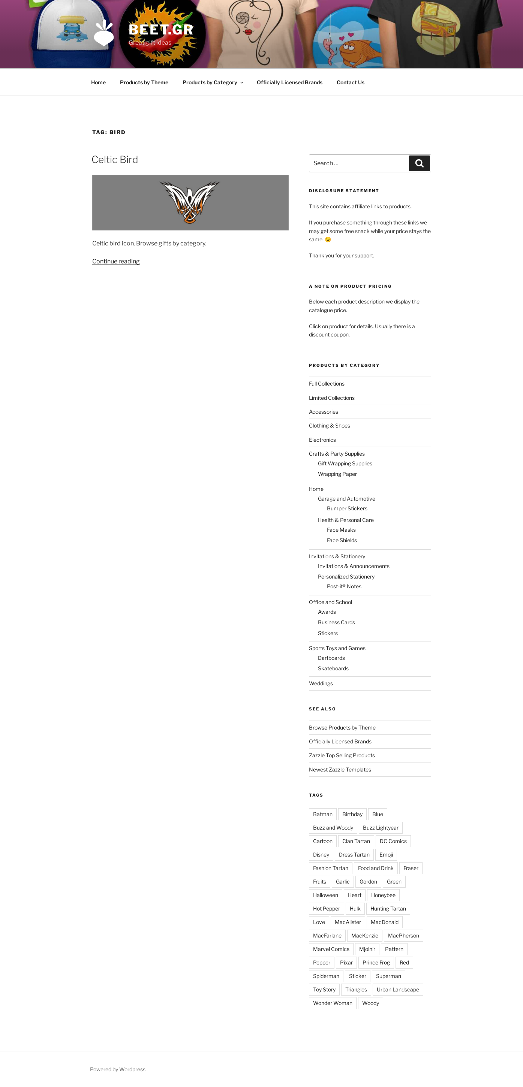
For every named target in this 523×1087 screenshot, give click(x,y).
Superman (388, 976)
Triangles (356, 989)
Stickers (328, 633)
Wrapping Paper (337, 474)
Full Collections (327, 383)
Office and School (330, 602)
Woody (370, 1003)
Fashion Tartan (330, 868)
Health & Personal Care (346, 520)
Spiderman (326, 976)
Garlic (343, 881)
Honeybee (383, 895)
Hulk (355, 908)
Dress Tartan (354, 854)
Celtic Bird (114, 159)
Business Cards (336, 622)
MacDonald (385, 922)
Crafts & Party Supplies (337, 453)
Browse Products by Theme (342, 727)
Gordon (368, 881)
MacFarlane (327, 935)
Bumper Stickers (347, 508)
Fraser (410, 868)
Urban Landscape (398, 989)
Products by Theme (144, 82)
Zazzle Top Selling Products (342, 755)
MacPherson (403, 935)
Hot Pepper (326, 908)
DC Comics (393, 841)
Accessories (323, 411)
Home (98, 82)
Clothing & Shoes (329, 425)
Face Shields (342, 540)
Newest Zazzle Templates (340, 769)
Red (404, 962)
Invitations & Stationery (337, 556)
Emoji (386, 854)
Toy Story (324, 989)
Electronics (322, 440)
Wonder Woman (332, 1003)
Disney (321, 854)
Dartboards (331, 658)
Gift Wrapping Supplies (345, 463)
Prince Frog (376, 962)
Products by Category (213, 82)
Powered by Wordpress (117, 1069)
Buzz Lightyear (381, 827)
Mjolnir (367, 949)
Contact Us (350, 82)
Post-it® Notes (344, 586)
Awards (327, 612)
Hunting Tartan (388, 908)
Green (394, 881)
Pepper (321, 962)
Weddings (321, 683)
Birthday (352, 814)
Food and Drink (376, 868)
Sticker (357, 976)
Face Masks (341, 529)
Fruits (319, 881)
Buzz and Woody (333, 827)
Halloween (325, 895)
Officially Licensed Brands (289, 82)
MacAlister (348, 922)
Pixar (346, 962)
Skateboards (333, 668)
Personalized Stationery (346, 576)
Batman (323, 814)
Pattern (394, 949)
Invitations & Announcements (354, 566)
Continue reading (116, 261)
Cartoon (323, 841)
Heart (354, 895)
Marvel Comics (331, 949)
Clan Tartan (356, 841)
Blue (377, 814)
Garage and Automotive (346, 498)
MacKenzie (364, 935)
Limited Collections (332, 398)
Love (319, 922)
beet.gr (161, 29)
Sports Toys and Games (337, 648)
